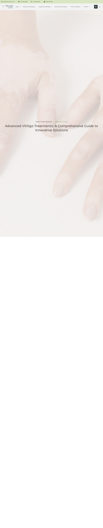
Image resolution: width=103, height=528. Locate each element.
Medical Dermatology (29, 6)
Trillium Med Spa (76, 6)
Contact (87, 6)
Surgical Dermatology (45, 6)
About (18, 6)
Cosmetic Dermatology (61, 6)
